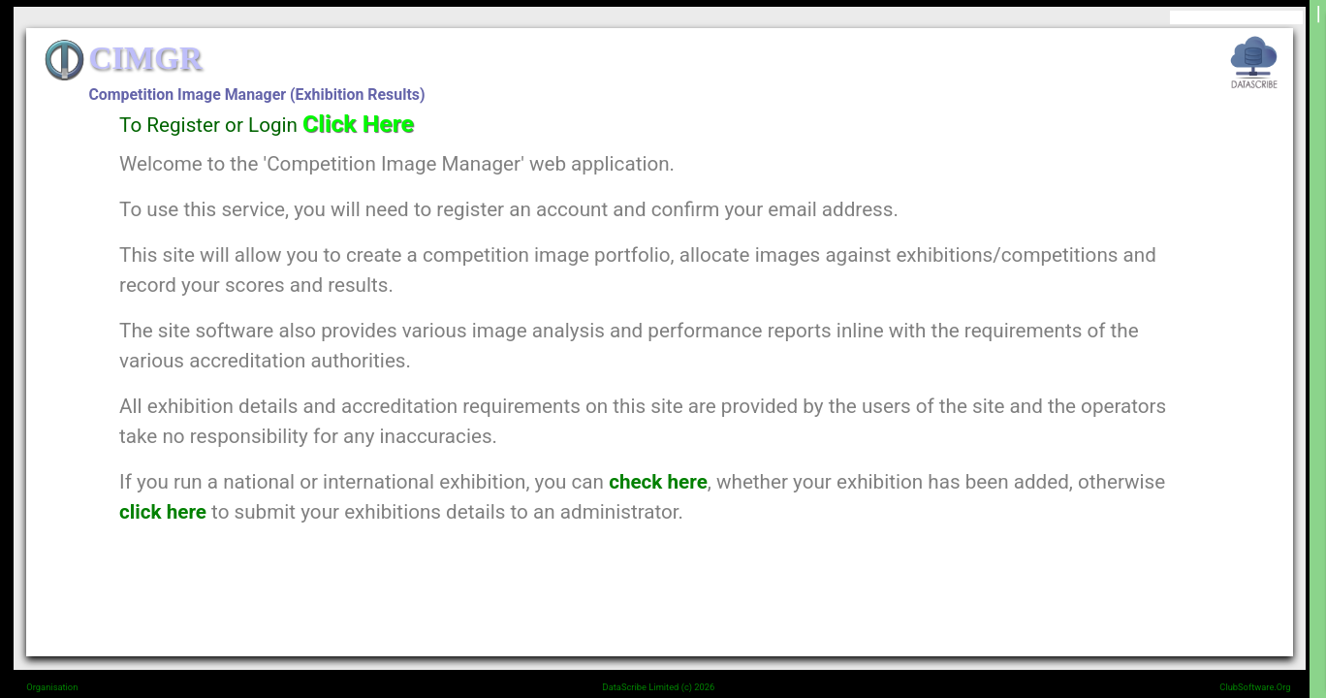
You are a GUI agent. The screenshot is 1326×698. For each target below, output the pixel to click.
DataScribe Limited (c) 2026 (659, 687)
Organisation (52, 687)
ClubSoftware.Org (1254, 687)
